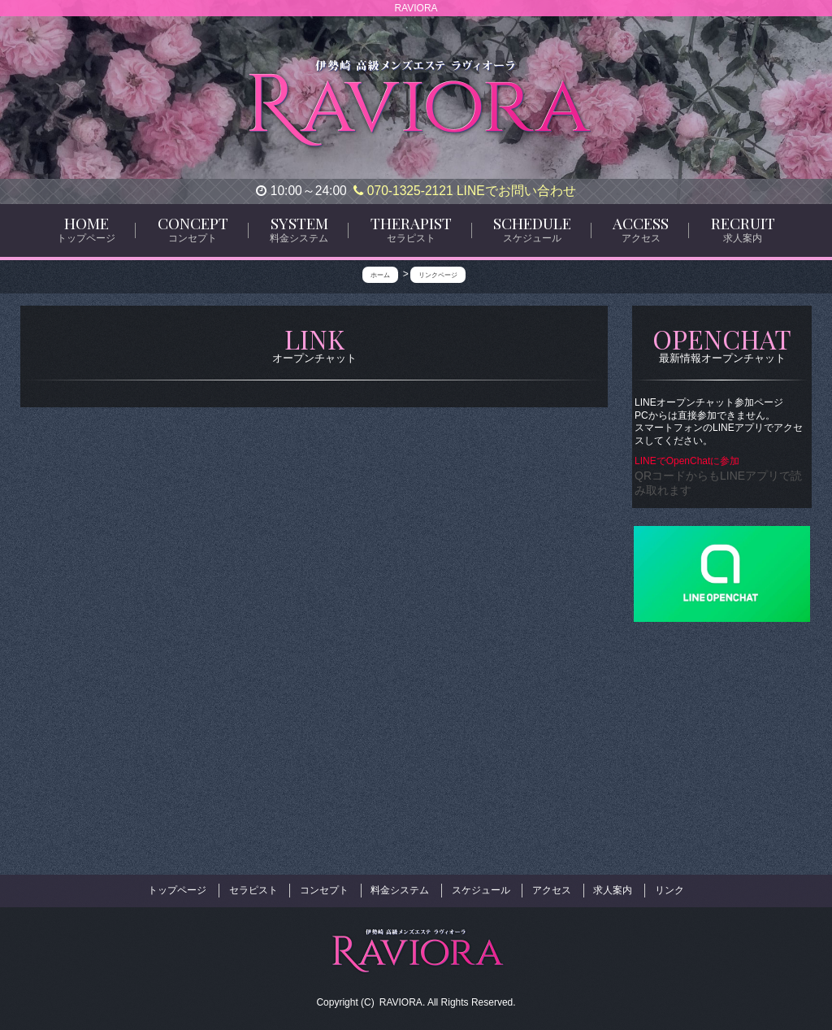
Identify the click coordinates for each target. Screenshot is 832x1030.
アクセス (551, 888)
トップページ (177, 888)
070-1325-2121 (403, 191)
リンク (669, 888)
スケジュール (481, 888)
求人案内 (612, 888)
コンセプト (324, 888)
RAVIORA (400, 998)
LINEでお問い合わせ (516, 191)
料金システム (399, 888)
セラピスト (253, 888)
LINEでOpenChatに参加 (689, 461)
